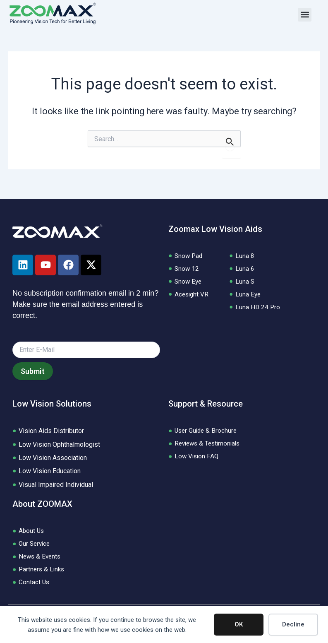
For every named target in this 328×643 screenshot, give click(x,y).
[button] (304, 15)
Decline (293, 624)
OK (239, 624)
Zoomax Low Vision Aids (215, 226)
